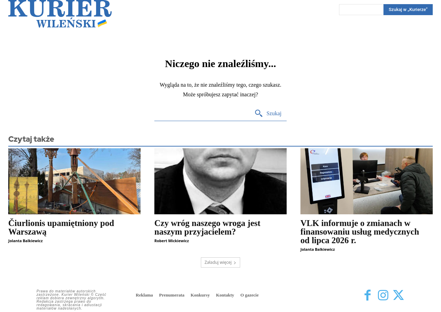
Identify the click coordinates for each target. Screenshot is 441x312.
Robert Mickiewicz (171, 240)
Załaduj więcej (221, 262)
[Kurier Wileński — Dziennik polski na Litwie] (60, 14)
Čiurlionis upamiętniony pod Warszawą (61, 227)
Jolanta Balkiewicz (25, 240)
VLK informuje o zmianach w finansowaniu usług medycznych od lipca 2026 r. (359, 231)
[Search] (408, 9)
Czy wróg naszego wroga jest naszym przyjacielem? (207, 227)
